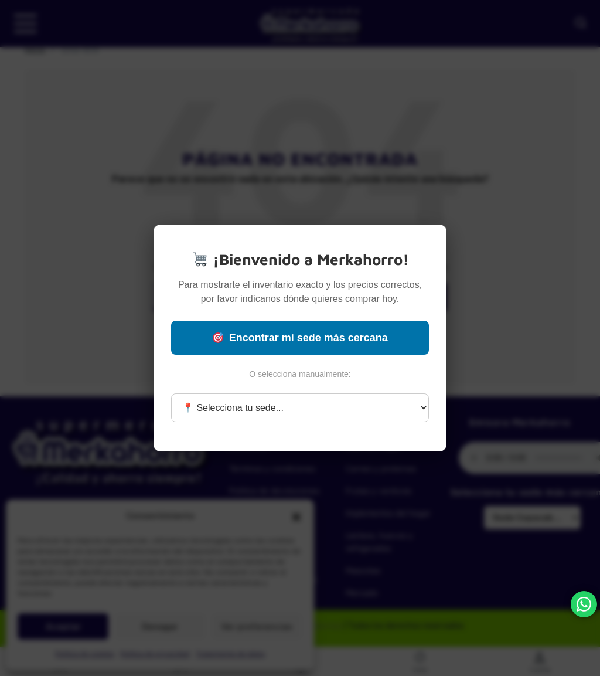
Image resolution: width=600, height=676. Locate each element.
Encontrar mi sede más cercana (300, 338)
